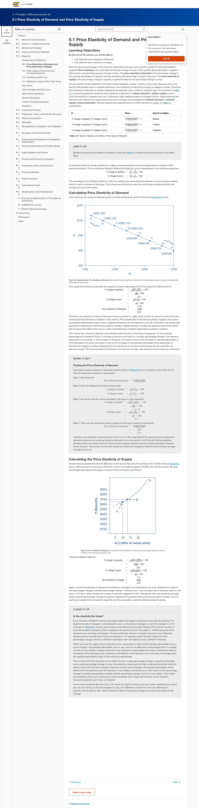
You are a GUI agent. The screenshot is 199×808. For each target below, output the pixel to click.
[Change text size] (183, 29)
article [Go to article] (130, 152)
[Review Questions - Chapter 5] (41, 97)
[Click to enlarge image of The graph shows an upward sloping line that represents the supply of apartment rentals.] (125, 511)
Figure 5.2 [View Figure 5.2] (156, 197)
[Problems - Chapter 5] (41, 106)
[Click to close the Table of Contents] (6, 31)
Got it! (166, 58)
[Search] (144, 29)
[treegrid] (37, 128)
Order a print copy (82, 792)
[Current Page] (41, 65)
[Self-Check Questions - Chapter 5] (41, 93)
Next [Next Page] (177, 782)
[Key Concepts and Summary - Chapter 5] (41, 89)
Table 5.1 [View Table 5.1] (167, 102)
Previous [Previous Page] (75, 782)
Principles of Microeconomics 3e (31, 14)
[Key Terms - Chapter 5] (41, 85)
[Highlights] (6, 41)
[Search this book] (118, 29)
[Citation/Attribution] (125, 804)
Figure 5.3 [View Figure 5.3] (174, 463)
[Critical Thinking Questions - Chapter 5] (41, 102)
